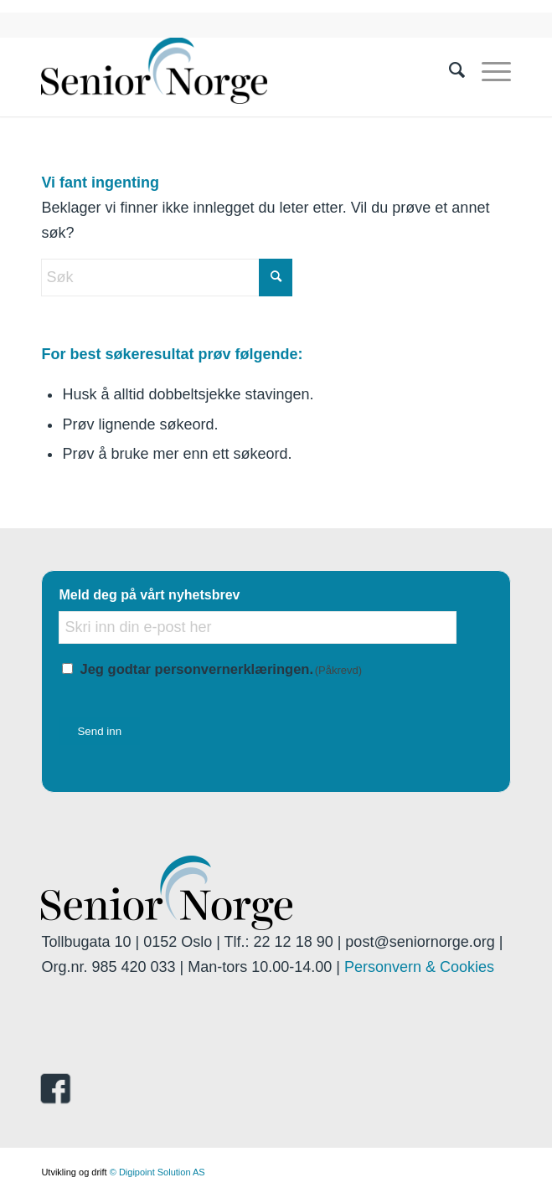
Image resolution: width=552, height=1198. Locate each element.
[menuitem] (448, 70)
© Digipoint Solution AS (157, 1172)
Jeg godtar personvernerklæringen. (221, 669)
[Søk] (448, 70)
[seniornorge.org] (228, 70)
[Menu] (488, 70)
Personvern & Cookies (419, 967)
